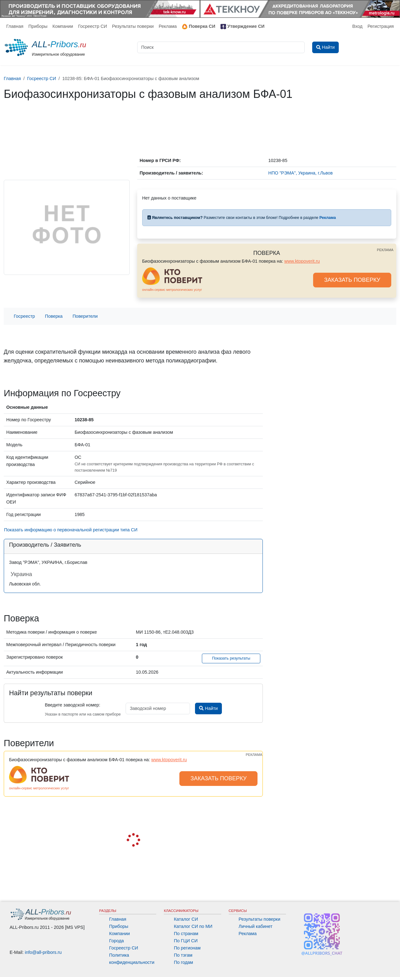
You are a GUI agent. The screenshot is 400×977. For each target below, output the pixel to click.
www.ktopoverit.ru (302, 261)
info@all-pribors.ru (43, 952)
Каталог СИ (186, 919)
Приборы (38, 26)
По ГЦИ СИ (186, 940)
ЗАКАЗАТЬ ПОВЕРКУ (352, 280)
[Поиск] (221, 47)
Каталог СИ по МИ (193, 926)
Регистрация (381, 26)
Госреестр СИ (92, 26)
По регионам (187, 947)
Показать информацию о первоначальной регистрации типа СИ (71, 529)
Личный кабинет (255, 926)
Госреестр (24, 316)
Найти (208, 708)
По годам (183, 962)
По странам (186, 933)
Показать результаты (231, 658)
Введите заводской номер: (72, 704)
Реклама (168, 26)
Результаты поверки (132, 26)
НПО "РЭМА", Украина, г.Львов (300, 172)
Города (116, 940)
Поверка (53, 316)
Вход (357, 26)
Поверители (85, 316)
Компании (62, 26)
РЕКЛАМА (385, 250)
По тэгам (183, 955)
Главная (14, 26)
